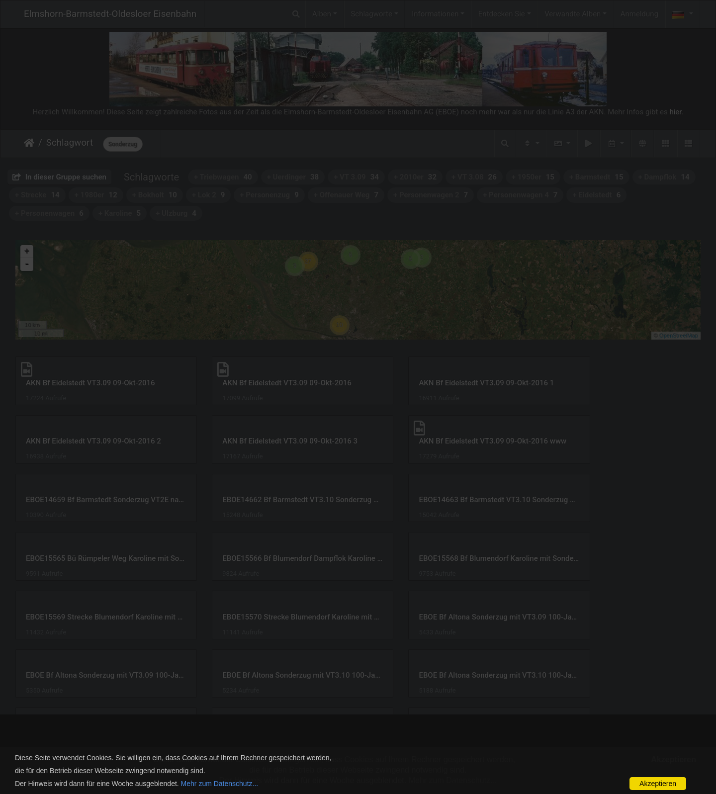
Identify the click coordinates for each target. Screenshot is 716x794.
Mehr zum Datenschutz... (220, 784)
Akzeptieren (657, 784)
